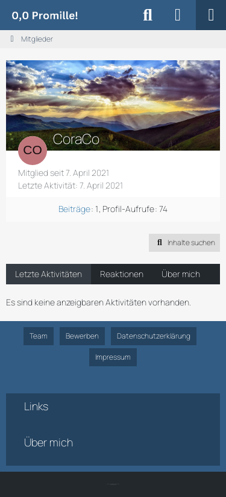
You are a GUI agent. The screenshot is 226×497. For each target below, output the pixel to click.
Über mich (181, 274)
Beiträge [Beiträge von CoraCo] (74, 208)
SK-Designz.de (113, 484)
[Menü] (211, 15)
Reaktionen (121, 274)
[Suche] (148, 15)
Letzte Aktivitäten (48, 274)
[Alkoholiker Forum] (44, 15)
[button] (184, 243)
